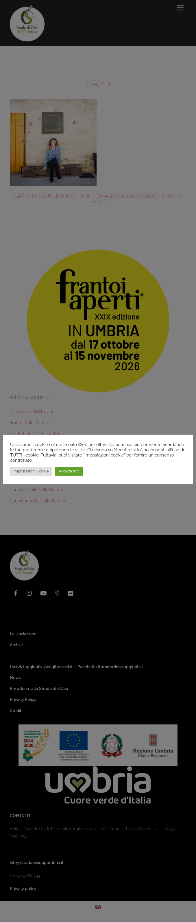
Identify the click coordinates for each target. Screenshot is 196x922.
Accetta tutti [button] (69, 471)
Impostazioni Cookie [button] (31, 471)
